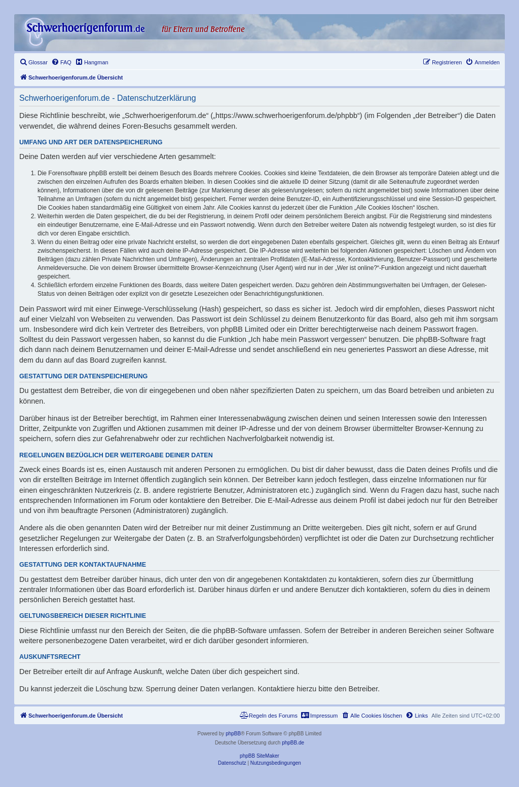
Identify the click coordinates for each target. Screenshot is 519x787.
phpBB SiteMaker (259, 756)
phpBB (233, 733)
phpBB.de (293, 742)
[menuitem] (33, 62)
